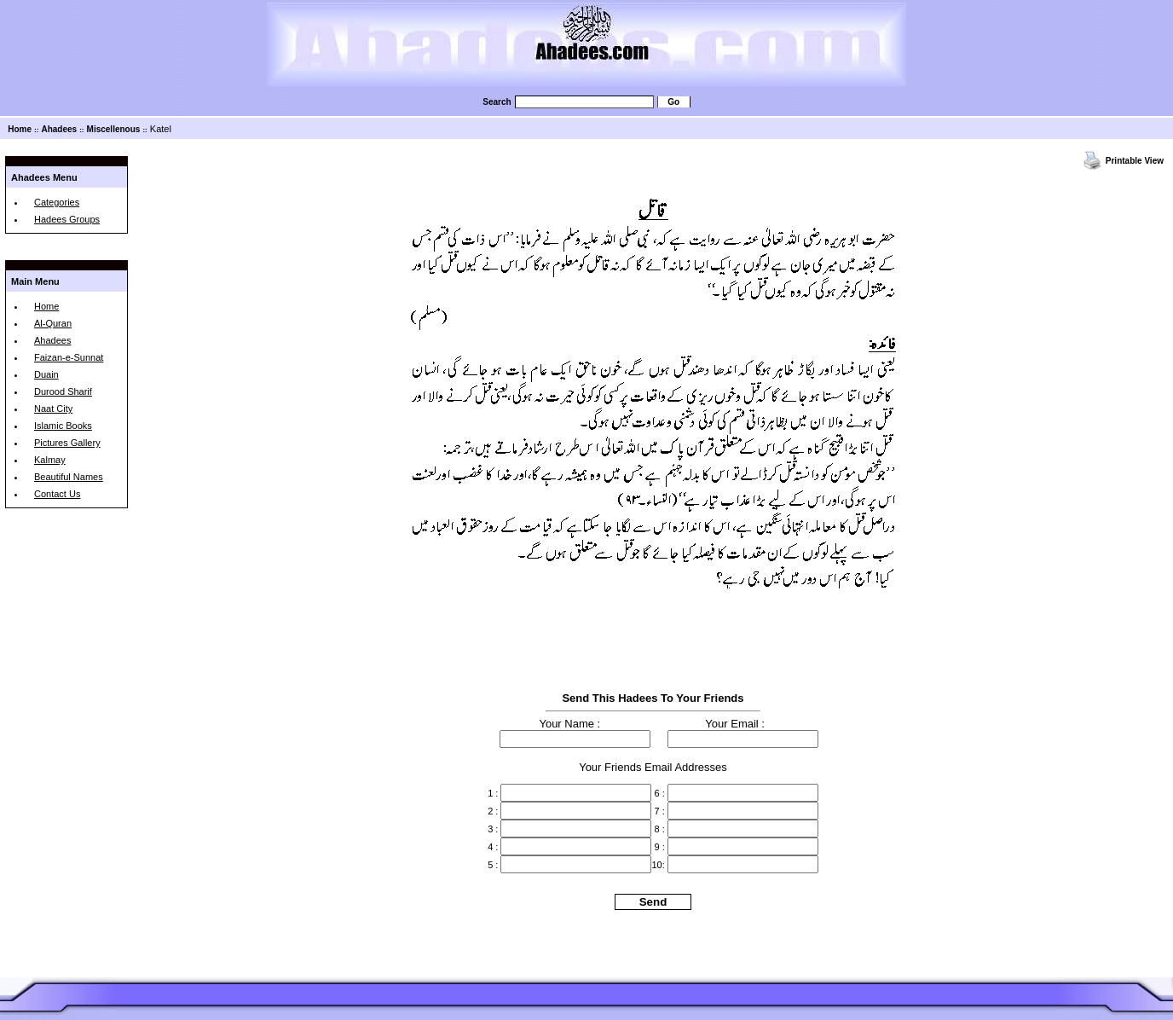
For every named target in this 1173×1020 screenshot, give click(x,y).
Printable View (1135, 160)
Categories (56, 202)
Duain (46, 374)
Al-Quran (53, 323)
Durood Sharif (63, 391)
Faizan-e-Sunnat (68, 357)
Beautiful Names (68, 477)
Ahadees (59, 129)
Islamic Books (63, 425)
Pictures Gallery (67, 443)
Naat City (53, 408)
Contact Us (57, 494)
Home (20, 129)
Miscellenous (114, 129)
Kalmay (50, 460)
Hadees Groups (67, 219)
